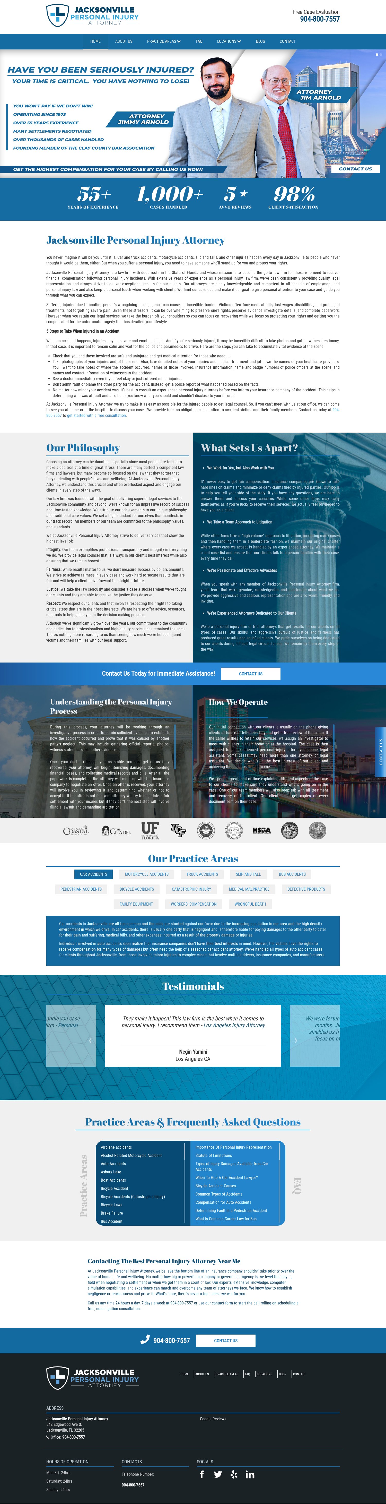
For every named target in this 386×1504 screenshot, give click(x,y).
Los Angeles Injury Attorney (233, 1025)
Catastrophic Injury (191, 889)
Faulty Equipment (136, 904)
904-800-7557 (320, 19)
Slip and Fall (248, 874)
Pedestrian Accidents (81, 889)
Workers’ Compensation (194, 904)
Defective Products (306, 889)
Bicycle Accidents (137, 889)
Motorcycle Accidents (147, 874)
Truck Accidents (202, 874)
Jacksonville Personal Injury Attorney (77, 1418)
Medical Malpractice (249, 889)
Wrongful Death (250, 904)
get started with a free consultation (96, 415)
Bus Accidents (292, 874)
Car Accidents (93, 874)
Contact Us (250, 673)
